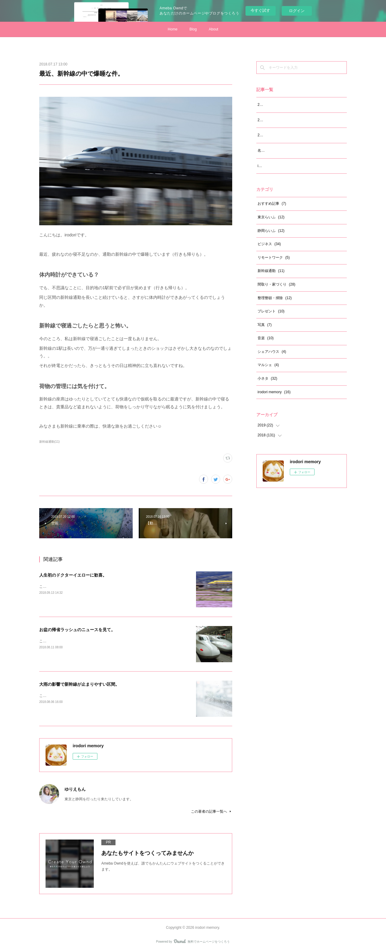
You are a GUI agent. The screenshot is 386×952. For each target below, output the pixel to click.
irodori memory (274, 392)
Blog (193, 29)
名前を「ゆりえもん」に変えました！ (288, 150)
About (213, 29)
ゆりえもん (75, 789)
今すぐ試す (260, 10)
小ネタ (267, 378)
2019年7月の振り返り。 (277, 105)
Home (172, 29)
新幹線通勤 (271, 271)
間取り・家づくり (276, 284)
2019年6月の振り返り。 (277, 120)
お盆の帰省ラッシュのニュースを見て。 (77, 629)
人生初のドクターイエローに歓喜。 (73, 575)
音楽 (266, 338)
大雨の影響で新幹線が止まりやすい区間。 (79, 684)
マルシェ (268, 365)
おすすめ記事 (272, 203)
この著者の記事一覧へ (211, 811)
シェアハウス (272, 351)
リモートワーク (274, 257)
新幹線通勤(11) (49, 441)
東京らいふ (271, 217)
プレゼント (271, 311)
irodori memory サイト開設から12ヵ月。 (290, 166)
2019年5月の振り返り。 (277, 135)
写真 (265, 325)
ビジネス (269, 244)
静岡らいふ (271, 231)
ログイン (297, 10)
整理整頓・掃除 (275, 298)
